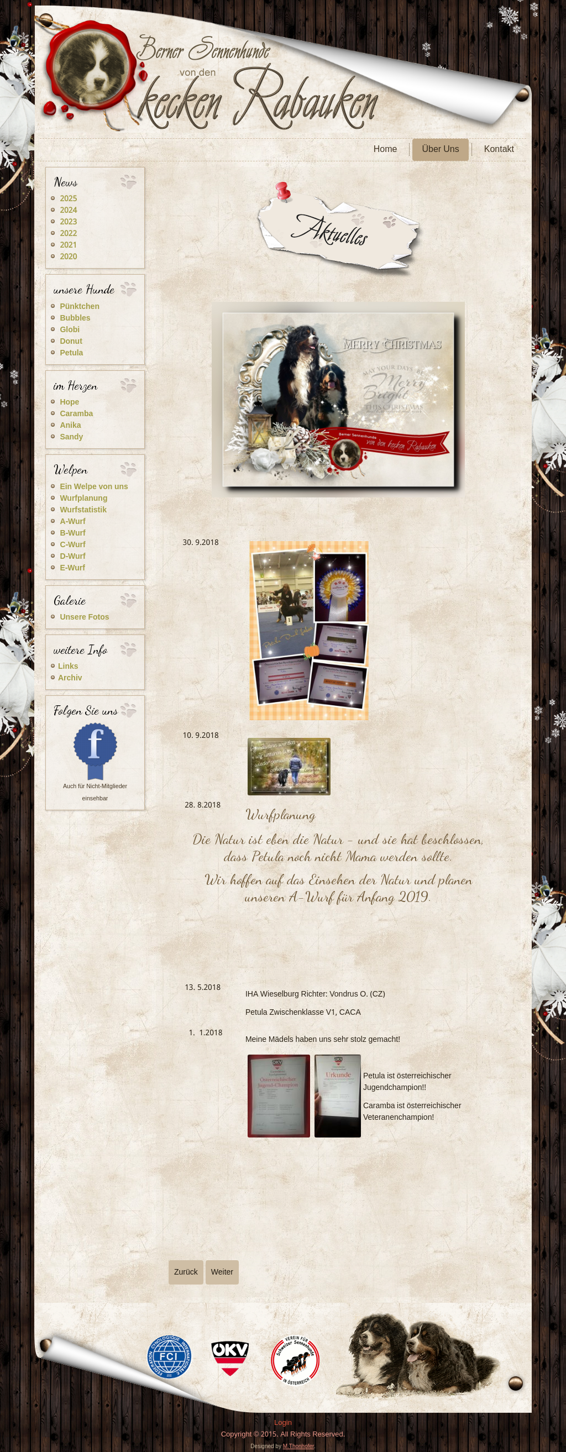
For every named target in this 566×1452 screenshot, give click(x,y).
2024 (68, 210)
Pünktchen (79, 306)
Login (283, 1423)
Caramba (76, 414)
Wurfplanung (83, 498)
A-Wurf (72, 521)
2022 (68, 233)
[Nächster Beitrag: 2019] (222, 1272)
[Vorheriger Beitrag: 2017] (186, 1272)
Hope (69, 402)
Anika (70, 425)
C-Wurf (72, 545)
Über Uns (440, 149)
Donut (71, 341)
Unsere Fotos (84, 617)
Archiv (70, 678)
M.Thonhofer (298, 1446)
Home (385, 149)
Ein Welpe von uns (94, 487)
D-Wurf (72, 556)
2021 (68, 245)
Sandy (71, 437)
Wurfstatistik (83, 510)
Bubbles (75, 318)
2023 (68, 222)
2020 (68, 257)
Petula (71, 353)
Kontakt (499, 149)
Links (68, 666)
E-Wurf (72, 568)
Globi (70, 330)
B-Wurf (72, 533)
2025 (68, 199)
